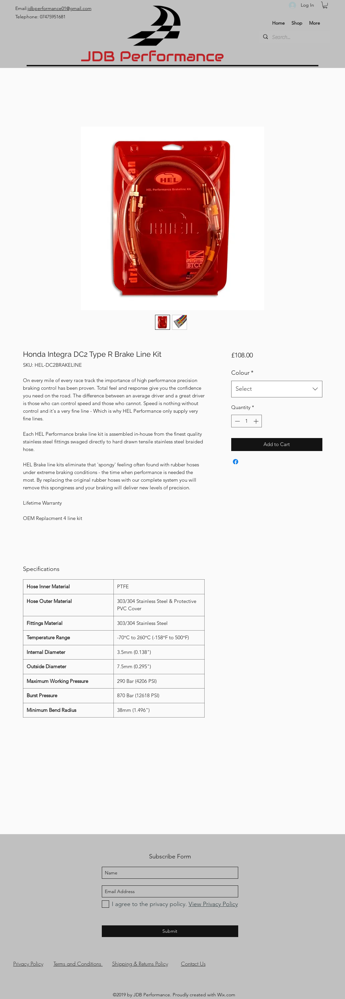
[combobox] (276, 389)
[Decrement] (236, 421)
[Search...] (294, 37)
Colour (242, 372)
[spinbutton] (246, 421)
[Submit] (170, 931)
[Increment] (256, 421)
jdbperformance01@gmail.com (59, 8)
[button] (325, 5)
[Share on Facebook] (236, 462)
